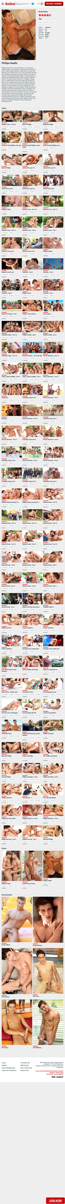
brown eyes (46, 22)
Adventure (17, 191)
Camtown (38, 274)
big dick (40, 22)
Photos (16, 638)
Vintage (24, 127)
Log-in (4, 816)
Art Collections (10, 638)
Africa (52, 127)
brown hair (52, 22)
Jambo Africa (30, 638)
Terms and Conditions (9, 823)
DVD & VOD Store (26, 821)
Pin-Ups (45, 635)
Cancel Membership (8, 821)
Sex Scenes (30, 127)
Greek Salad (17, 516)
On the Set (4, 147)
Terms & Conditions (58, 827)
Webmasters (24, 818)
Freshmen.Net (25, 816)
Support (4, 818)
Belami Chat (24, 823)
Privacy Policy (49, 827)
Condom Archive (37, 127)
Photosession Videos (6, 170)
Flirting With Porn (53, 594)
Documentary (5, 127)
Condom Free (46, 127)
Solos (13, 170)
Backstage (11, 127)
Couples (4, 638)
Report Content (59, 825)
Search (27, 3)
